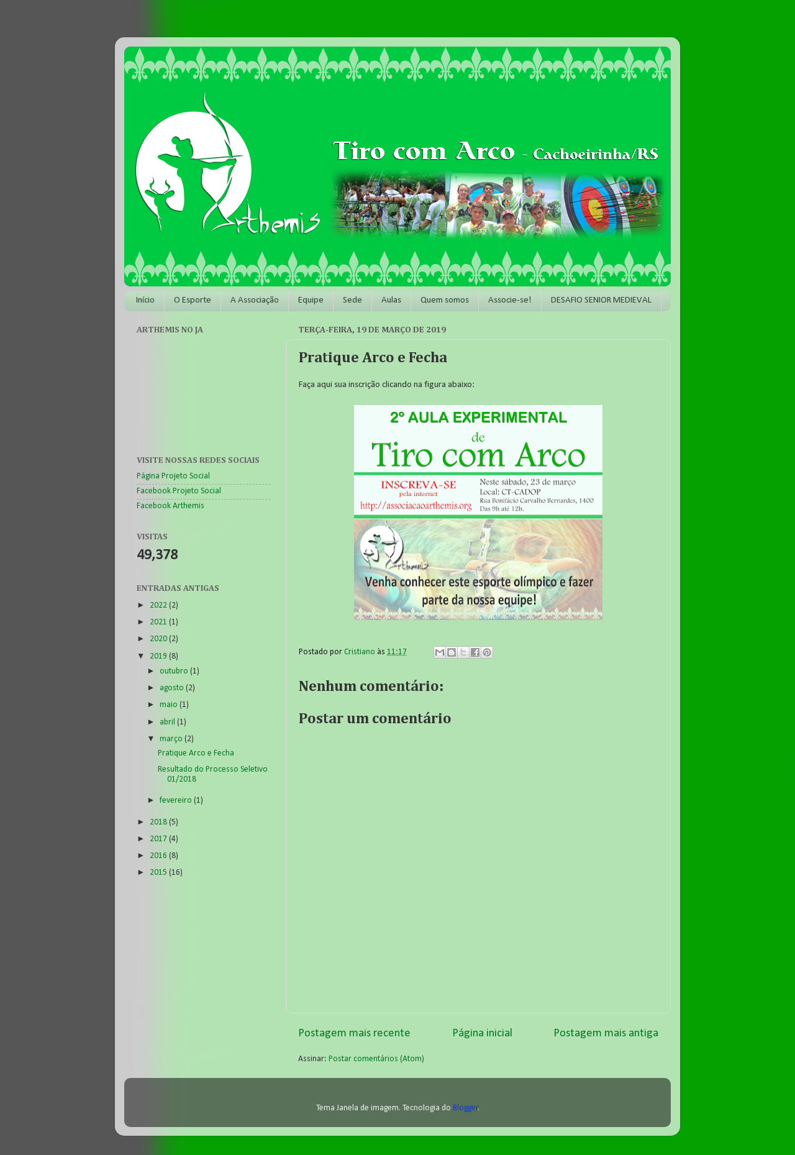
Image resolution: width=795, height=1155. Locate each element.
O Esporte (192, 300)
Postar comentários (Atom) (376, 1059)
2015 (159, 873)
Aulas (391, 300)
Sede (352, 300)
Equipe (311, 300)
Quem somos (444, 300)
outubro (175, 671)
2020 (159, 639)
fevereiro (177, 801)
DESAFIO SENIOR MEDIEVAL (601, 300)
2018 (159, 822)
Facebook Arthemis (170, 506)
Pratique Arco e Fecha (196, 753)
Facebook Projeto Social (179, 491)
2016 (159, 856)
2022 (159, 605)
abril (168, 722)
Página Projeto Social (173, 476)
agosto (173, 688)
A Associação (254, 300)
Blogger (465, 1108)
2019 (159, 656)
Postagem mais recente (354, 1033)
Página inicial (482, 1033)
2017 (159, 839)
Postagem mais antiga (605, 1033)
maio (169, 705)
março (172, 739)
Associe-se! (510, 300)
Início (145, 300)
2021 (159, 622)
